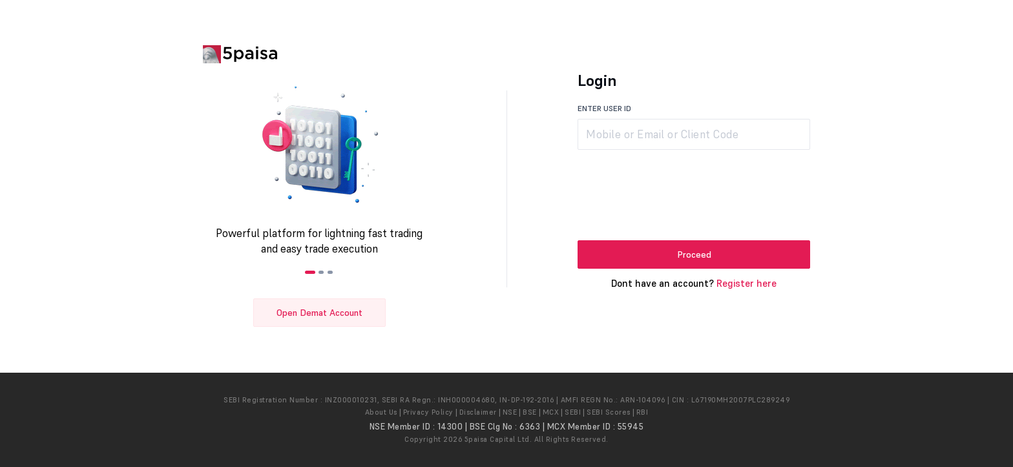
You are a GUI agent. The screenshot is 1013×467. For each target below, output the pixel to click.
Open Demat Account (319, 312)
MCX (551, 412)
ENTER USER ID (604, 108)
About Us (381, 412)
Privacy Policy (428, 412)
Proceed (694, 254)
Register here (746, 283)
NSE (510, 412)
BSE (530, 412)
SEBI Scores (609, 412)
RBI (642, 412)
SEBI (573, 412)
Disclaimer (478, 412)
